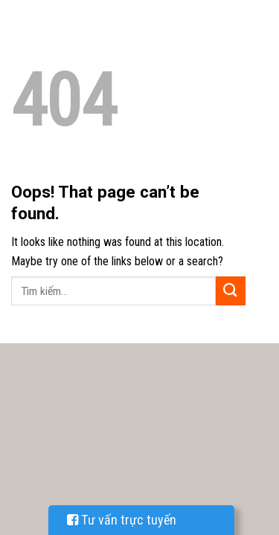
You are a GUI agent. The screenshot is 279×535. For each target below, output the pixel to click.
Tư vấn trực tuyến (121, 520)
